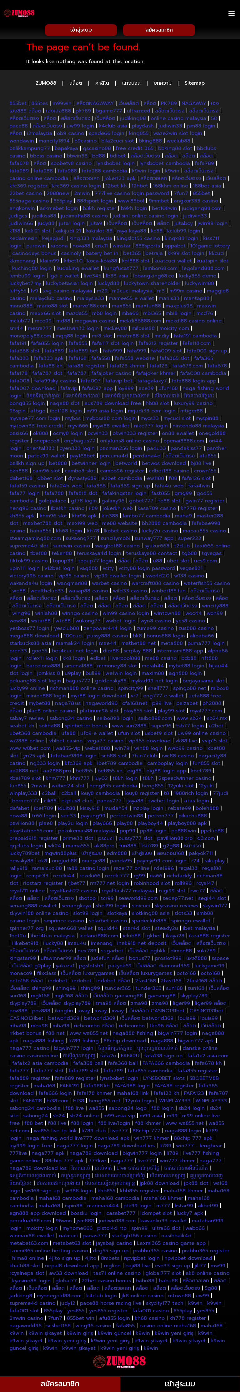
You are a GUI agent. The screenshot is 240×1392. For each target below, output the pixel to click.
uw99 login (80, 127)
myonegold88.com (59, 1297)
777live (18, 1155)
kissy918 (90, 810)
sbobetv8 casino (71, 165)
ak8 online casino (207, 1275)
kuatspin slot (212, 262)
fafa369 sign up (130, 487)
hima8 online (28, 1260)
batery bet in (102, 255)
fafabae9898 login (74, 757)
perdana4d (147, 457)
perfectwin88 (126, 817)
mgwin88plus (60, 855)
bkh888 (18, 472)
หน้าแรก (192, 847)
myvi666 (78, 427)
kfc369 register (28, 187)
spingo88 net (189, 690)
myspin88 (207, 420)
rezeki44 (64, 877)
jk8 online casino (142, 1297)
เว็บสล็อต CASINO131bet (156, 1012)
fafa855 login (47, 345)
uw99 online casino (202, 735)
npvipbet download (188, 1260)
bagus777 (78, 682)
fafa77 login (24, 495)
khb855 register (139, 1192)
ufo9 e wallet (96, 735)
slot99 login (87, 915)
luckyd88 (108, 285)
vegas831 (191, 570)
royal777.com (206, 712)
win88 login (148, 750)
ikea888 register (209, 937)
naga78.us (68, 705)
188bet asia (207, 187)
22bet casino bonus (106, 1282)
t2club (182, 547)
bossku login (86, 1215)
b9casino (85, 142)
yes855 (75, 1312)
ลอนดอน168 (170, 855)
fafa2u (108, 1057)
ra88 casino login (88, 870)
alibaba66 (202, 637)
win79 (122, 750)
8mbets (110, 1260)
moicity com (174, 330)
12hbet (140, 187)
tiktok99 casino (28, 562)
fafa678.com (187, 367)
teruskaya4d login (99, 555)
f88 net (55, 1035)
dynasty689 (82, 480)
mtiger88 (191, 412)
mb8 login (104, 315)
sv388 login (78, 1192)
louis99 (187, 1020)
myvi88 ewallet (111, 427)
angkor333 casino (196, 202)
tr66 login (44, 817)
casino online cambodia (38, 180)
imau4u (77, 945)
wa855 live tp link (55, 1132)
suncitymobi (115, 540)
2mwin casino (26, 1320)
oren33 (18, 652)
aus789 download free (112, 405)
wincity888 (215, 607)
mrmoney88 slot (117, 667)
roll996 (183, 885)
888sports (147, 247)
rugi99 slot (172, 892)
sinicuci (141, 907)
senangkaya (76, 907)
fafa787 (77, 375)
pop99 (127, 832)
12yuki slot (181, 787)
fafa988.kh (96, 1087)
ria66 (156, 877)
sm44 (16, 330)
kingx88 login (181, 240)
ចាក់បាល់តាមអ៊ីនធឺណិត (186, 1170)
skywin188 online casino (38, 915)
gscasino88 (97, 150)
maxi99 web (82, 525)
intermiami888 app (180, 652)
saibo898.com (155, 720)
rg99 (139, 877)
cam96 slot (46, 472)
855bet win (80, 1320)
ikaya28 (175, 937)
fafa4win (199, 487)
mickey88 (115, 330)
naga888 (162, 1042)
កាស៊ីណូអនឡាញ (79, 1057)
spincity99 (130, 690)
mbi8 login (179, 315)
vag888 (88, 570)
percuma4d (114, 457)
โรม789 (149, 847)
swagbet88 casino (117, 547)
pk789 (83, 112)
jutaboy (183, 225)
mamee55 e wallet (131, 300)
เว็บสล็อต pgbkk (147, 952)
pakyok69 (120, 967)
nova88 (81, 247)
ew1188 (155, 480)
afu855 (207, 457)
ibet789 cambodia (119, 765)
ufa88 (68, 735)
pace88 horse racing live (110, 1305)
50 (214, 120)
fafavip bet (118, 382)
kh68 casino (150, 1320)
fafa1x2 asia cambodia (40, 1065)
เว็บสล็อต (128, 105)
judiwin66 (21, 225)
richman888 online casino (81, 690)
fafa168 (77, 360)
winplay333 (23, 795)
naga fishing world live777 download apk (77, 1140)
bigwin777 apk (196, 1042)
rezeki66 (89, 877)
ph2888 (211, 705)
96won (64, 1222)
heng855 (152, 787)
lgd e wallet (64, 277)
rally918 (18, 870)
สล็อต (75, 84)
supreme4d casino (32, 1305)
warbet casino (109, 585)
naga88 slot (65, 405)
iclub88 (132, 937)
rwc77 (197, 892)
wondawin (21, 142)
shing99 (66, 990)
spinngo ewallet (191, 922)
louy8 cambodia (100, 795)
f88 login (162, 1110)
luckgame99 (209, 967)
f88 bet (33, 1125)
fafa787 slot (47, 375)
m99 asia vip (119, 1117)
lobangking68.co (153, 277)
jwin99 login (213, 225)
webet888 (97, 750)
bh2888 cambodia (164, 525)
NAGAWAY (194, 105)
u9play (73, 675)
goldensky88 (111, 682)
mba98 (17, 1027)
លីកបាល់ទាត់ (166, 397)
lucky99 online (27, 690)
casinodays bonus (34, 255)
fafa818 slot (83, 495)
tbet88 (38, 555)
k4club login (101, 1297)
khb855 (106, 1192)
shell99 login (111, 907)
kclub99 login (183, 232)
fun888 (128, 847)
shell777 (158, 690)
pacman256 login (120, 450)
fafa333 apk (48, 360)
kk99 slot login (186, 255)
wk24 (54, 847)
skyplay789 (194, 997)
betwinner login (91, 465)
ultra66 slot (166, 1230)
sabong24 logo (128, 1110)
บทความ (163, 84)
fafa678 (19, 165)
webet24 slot (68, 787)
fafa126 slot (196, 480)
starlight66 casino (134, 1237)
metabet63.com (28, 1245)
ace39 (146, 390)
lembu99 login (27, 277)
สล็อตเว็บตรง (169, 112)
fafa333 (19, 360)
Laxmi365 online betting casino (48, 1252)
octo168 (186, 975)
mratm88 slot (133, 337)
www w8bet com (30, 750)
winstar (121, 247)
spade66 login (106, 135)
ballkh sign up (26, 465)
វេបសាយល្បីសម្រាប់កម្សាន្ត (110, 1185)
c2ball (49, 795)
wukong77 (88, 622)
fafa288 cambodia (104, 172)
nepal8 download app (72, 1267)
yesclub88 (66, 630)
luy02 (101, 780)
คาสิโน (102, 84)
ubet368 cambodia (33, 735)
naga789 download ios (126, 1147)
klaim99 (49, 262)
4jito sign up (64, 1260)
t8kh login (125, 780)
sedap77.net (177, 900)
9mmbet (159, 202)
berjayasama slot (203, 682)
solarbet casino (108, 922)
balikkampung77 (29, 150)
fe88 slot (169, 502)
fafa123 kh (166, 1095)
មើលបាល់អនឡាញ (167, 1177)
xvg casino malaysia (67, 292)
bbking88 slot (175, 150)
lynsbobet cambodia (164, 165)
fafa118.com (196, 345)
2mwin (82, 195)
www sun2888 (129, 727)
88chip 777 (146, 1132)
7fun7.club (144, 757)
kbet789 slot (25, 780)
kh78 (93, 532)
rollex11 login (42, 660)
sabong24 (35, 1117)
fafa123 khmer (127, 367)
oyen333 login (77, 450)
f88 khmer (148, 1125)
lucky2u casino (160, 532)
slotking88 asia (151, 915)
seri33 (68, 817)
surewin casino (71, 547)
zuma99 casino (155, 630)
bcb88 (189, 660)
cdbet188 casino (169, 472)
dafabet (19, 810)
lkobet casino (120, 532)
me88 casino (161, 660)
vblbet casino (65, 742)
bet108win (164, 210)
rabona (59, 247)
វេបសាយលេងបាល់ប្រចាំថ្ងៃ (120, 1177)
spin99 (139, 1230)
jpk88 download (159, 1185)
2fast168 (145, 982)
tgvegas (212, 555)
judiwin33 (170, 127)
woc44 (193, 615)
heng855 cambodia (113, 787)
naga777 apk (48, 1155)
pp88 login (153, 832)
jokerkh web (117, 510)
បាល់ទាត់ (103, 1170)
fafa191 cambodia (195, 337)
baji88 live (137, 1267)
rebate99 (179, 810)
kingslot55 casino (138, 240)
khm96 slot (53, 517)
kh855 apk (22, 517)
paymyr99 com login (162, 862)
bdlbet (118, 157)
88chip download (124, 1042)
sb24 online (84, 1117)
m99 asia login (105, 412)
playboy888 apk (187, 825)
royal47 (205, 885)
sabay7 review (27, 720)
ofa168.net (135, 705)
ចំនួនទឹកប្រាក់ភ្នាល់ (43, 397)
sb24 (59, 1117)
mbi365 (152, 315)
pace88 (18, 127)
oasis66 (18, 435)
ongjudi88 (64, 862)
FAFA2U (130, 1057)
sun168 (174, 990)
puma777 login (206, 645)
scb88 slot (114, 757)
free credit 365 (134, 150)
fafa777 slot (48, 1072)
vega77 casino (105, 742)
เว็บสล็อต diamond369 (163, 967)
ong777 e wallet (163, 697)
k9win (172, 172)
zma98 (139, 1005)
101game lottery (210, 247)
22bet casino (25, 195)
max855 (121, 307)
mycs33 (150, 420)
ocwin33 (98, 435)
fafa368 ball (88, 1065)
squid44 (108, 930)
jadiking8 (20, 1297)
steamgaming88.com (35, 540)
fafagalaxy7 (152, 382)
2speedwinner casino (184, 780)
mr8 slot (102, 337)
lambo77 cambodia (146, 517)
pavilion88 (21, 825)
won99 (215, 615)
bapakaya (66, 150)
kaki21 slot (38, 232)
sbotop (87, 900)
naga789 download (93, 1155)
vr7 (134, 697)
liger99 (181, 1005)
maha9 (183, 517)
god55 (39, 652)
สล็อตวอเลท (86, 180)
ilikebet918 (25, 945)
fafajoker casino (111, 375)
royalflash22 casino (73, 892)
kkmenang (22, 262)
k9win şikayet (45, 1335)
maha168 (44, 1087)
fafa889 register (29, 1080)
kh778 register (199, 510)
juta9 (95, 225)
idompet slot (156, 1215)
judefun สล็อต (107, 960)
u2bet (216, 727)
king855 (138, 135)
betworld (126, 465)
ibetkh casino (67, 510)
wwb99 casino (185, 750)
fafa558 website (135, 360)
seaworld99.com (138, 900)
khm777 (55, 780)
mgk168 (40, 997)
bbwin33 (77, 157)
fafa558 (100, 360)
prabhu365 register (205, 1252)
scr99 (107, 900)
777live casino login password (132, 195)
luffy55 (17, 292)
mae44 (108, 645)
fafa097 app (97, 390)
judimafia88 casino (84, 217)
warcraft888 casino (155, 585)
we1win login (121, 675)
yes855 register (108, 1312)
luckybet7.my (25, 285)
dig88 (134, 772)
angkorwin (22, 210)
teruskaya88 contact (151, 555)
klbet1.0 (73, 262)
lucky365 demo (197, 277)
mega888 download (34, 637)
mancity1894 (54, 142)
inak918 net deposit (142, 945)
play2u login (73, 825)
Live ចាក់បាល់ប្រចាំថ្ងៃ (138, 1170)
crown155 (205, 472)
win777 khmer (151, 1140)
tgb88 (189, 555)
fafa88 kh (50, 367)
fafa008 (19, 382)
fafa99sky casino (55, 382)
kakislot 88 (99, 232)
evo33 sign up (172, 1267)
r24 (195, 862)
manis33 (169, 300)
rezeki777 (117, 877)
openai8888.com (183, 442)
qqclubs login (26, 847)
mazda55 (77, 315)
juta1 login (72, 225)
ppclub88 (212, 832)
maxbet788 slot (42, 525)
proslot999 (168, 960)
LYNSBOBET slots (164, 1080)
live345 (92, 277)
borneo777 (25, 802)
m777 (163, 1207)
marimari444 (103, 1207)
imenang (101, 945)
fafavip (68, 390)
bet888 (58, 465)
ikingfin (64, 1012)
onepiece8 (46, 442)
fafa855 (77, 345)
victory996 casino (31, 577)
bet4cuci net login (75, 652)
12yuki (206, 787)
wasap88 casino (88, 592)
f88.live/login (114, 1125)
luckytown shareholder (152, 285)
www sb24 (189, 720)
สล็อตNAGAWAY (95, 105)
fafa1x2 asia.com (207, 1057)
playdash (143, 127)
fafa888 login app (194, 382)
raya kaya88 (131, 232)
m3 (161, 292)
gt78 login (84, 502)
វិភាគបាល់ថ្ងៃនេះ (199, 397)
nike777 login (151, 427)
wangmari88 (72, 585)
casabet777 (121, 1215)
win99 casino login (125, 615)
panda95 (121, 862)
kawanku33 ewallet (163, 1222)
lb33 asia (117, 277)
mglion (112, 1267)
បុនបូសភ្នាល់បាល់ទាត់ (157, 1050)
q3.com (206, 840)
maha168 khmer (183, 1192)
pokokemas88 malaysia (86, 832)
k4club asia (113, 127)
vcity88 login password (146, 570)
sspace (220, 960)
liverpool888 (125, 660)
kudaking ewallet (78, 270)
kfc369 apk (78, 765)
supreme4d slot (28, 547)
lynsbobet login (115, 165)
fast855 (160, 495)
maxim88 (153, 675)
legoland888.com (203, 270)
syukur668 (156, 547)
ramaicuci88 (47, 870)
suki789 (206, 952)
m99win (62, 105)
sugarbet (112, 952)
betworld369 (63, 1020)
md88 (63, 322)
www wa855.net (88, 1035)
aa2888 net (23, 772)
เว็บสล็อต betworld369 (146, 1020)
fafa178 (18, 375)
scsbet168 (58, 1327)
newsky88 (21, 862)
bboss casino (46, 157)
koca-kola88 (102, 262)
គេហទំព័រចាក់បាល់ (82, 397)
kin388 (110, 517)
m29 (102, 292)
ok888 (40, 435)
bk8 (137, 637)
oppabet (175, 247)
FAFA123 (194, 1095)
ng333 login (45, 765)
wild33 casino (130, 592)
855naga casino (29, 202)
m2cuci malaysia (132, 292)
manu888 (20, 307)
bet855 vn (110, 772)
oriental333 (40, 450)
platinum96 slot (99, 712)
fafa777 (19, 1072)
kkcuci (216, 255)
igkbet (153, 937)
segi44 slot (212, 900)
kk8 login (73, 660)
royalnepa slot (26, 1275)
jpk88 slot (196, 1185)
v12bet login (59, 570)
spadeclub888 (149, 922)
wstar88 (41, 622)
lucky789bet (24, 855)
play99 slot (171, 712)
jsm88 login (201, 127)
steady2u (166, 930)
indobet (58, 982)
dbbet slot (50, 480)
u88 (157, 562)
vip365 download (149, 742)
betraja (154, 255)
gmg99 (183, 495)
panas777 (109, 802)
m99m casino (185, 292)
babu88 (145, 1282)
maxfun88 (148, 307)
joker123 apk (120, 180)
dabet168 (20, 480)
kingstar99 (22, 960)
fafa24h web (66, 487)
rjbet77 (76, 885)
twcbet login (163, 802)
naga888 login (183, 1132)
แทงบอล (131, 84)
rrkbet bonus (25, 1035)
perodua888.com (30, 1222)
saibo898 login (115, 720)
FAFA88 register (174, 1087)
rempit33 (37, 877)
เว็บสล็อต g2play (31, 967)
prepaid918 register (33, 840)
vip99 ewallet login (117, 577)
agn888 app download (37, 1215)
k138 (14, 232)
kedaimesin (23, 240)
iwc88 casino (178, 757)
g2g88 (171, 847)
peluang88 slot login (35, 682)
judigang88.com (202, 210)
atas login (196, 802)
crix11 (101, 247)
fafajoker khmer (155, 375)
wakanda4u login (30, 585)
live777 (119, 1132)
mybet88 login (186, 667)
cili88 (50, 802)
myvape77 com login (34, 420)
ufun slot (129, 735)
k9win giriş (80, 1335)
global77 (66, 1282)
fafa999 (112, 352)
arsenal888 (78, 667)
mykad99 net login (154, 682)
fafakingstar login (124, 495)
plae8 (46, 825)
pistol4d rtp (112, 1230)
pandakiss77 (186, 450)
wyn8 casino (155, 622)
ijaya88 (134, 802)
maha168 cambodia (62, 1200)
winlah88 (46, 615)
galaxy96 (113, 502)
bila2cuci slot (117, 142)
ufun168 (168, 390)
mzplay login (147, 810)
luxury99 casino (193, 405)
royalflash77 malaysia (128, 892)
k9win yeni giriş (174, 1335)
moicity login (42, 1230)
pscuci (106, 840)
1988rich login (191, 795)
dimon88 (181, 952)
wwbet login (120, 622)
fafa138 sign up (163, 1057)
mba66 (130, 315)
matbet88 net (138, 645)
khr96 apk (84, 517)
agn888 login (185, 675)
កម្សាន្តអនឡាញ (75, 1177)
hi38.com (57, 1102)
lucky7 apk (190, 1215)
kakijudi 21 (68, 232)
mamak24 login (75, 645)
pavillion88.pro (174, 840)
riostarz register (43, 885)
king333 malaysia (90, 240)
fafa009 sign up (207, 352)
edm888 (117, 855)
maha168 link (133, 1095)
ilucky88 (53, 945)
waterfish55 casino (207, 585)
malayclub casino (51, 300)
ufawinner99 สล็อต (63, 960)
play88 (125, 825)
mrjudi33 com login (152, 412)
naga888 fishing (132, 1035)
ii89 (93, 510)
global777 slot (163, 1275)
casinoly (71, 255)
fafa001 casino (150, 1312)
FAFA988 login (132, 1087)
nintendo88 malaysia (198, 427)
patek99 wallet (46, 457)
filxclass (46, 975)
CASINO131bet (206, 1012)
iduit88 (66, 810)
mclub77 (19, 322)
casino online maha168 (167, 1327)
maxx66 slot (45, 315)
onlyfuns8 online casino (129, 442)
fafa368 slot (24, 352)
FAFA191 (69, 1087)
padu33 (156, 450)
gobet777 (141, 502)
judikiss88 (44, 217)
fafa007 (91, 382)
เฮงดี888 (196, 960)
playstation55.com (31, 832)
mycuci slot (177, 420)
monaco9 (20, 975)
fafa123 (158, 367)
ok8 (42, 862)
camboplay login (167, 765)
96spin (17, 412)
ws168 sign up (42, 1192)
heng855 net (105, 1102)
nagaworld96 (101, 705)
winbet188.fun (169, 592)
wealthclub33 (47, 592)
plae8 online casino (51, 712)
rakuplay (214, 862)
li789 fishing (83, 1042)
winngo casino (80, 615)
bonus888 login (166, 637)
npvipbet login (142, 1260)
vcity (108, 570)
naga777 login (75, 1147)
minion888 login (46, 697)
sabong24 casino (70, 720)
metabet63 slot (72, 1245)
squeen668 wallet (70, 930)
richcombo (132, 1027)
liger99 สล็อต (211, 1005)
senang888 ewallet (33, 907)
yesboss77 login (29, 630)
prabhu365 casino (155, 1252)
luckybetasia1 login (69, 285)
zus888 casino (196, 630)
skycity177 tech (164, 1305)
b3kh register (99, 210)
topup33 (62, 562)
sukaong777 (81, 540)
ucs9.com (205, 562)
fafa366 (96, 487)
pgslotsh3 (91, 967)
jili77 (200, 1267)
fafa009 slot (166, 352)
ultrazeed (138, 112)
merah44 (153, 667)
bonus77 (139, 960)
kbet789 (201, 772)
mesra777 (40, 330)
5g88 (211, 1290)
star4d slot (136, 930)
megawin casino (95, 322)
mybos (73, 420)
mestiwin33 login (78, 330)
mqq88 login (71, 337)
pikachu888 (192, 817)
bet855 (84, 772)
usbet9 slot (159, 735)
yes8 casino (190, 622)
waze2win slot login (177, 135)
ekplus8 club (76, 802)
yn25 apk (34, 757)
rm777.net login (109, 885)
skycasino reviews (176, 907)
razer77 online (131, 870)
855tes (39, 105)
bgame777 (109, 112)
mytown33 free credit (36, 427)
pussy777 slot (135, 840)
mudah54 (116, 810)
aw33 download (68, 1275)
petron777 (161, 817)
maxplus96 (179, 307)
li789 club (94, 1132)
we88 (19, 592)
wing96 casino (93, 1327)
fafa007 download (32, 390)
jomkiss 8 (48, 675)
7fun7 (181, 195)
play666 (102, 825)
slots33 (183, 915)
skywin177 (215, 907)
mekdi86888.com (140, 322)
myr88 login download (98, 697)
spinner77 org (26, 930)
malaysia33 (90, 300)
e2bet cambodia (121, 480)
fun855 (17, 787)
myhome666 (77, 1230)
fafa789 (204, 165)
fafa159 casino (27, 487)
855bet (18, 105)
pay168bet (82, 457)
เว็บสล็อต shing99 (30, 990)
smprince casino (64, 922)
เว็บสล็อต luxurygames (87, 975)
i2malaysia (39, 135)
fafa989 (19, 172)
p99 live (162, 705)
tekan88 (62, 555)
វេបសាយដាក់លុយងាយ (58, 1185)
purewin (36, 247)
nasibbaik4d (176, 1237)
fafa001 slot (24, 1312)
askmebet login (59, 210)
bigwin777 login (177, 1035)
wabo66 (195, 1230)
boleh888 (207, 810)
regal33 (188, 870)
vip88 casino (73, 577)
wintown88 (167, 615)
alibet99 (208, 1207)
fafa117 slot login (113, 345)
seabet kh (21, 727)
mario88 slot (52, 307)
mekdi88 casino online (194, 322)
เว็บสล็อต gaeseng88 (117, 997)
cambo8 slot (80, 472)
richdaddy (179, 877)
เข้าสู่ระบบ (91, 855)
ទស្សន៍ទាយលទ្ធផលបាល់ (32, 1177)
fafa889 (54, 352)
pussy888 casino (107, 637)
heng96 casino (27, 510)
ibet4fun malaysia (53, 937)
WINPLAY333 (175, 1102)
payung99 (93, 817)
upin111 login (24, 570)
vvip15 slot (215, 742)
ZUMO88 (46, 84)
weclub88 (178, 142)
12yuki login (139, 1102)
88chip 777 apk (193, 1140)
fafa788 (54, 495)
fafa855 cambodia (150, 1072)
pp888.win (183, 832)
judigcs (18, 217)
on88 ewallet (178, 435)
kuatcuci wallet (173, 262)
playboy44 (150, 825)
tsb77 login (190, 727)
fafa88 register (86, 367)
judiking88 (133, 120)
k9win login (146, 172)
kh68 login (69, 532)
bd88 (98, 157)
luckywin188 (199, 285)
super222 (189, 540)
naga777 (122, 1162)
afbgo (37, 412)
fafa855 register (197, 1072)
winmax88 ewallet (31, 1237)
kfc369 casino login (76, 187)
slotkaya (117, 915)
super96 (161, 727)
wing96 (21, 615)
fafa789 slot (83, 1072)
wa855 (96, 1110)
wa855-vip (67, 750)
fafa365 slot (174, 360)
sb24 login (191, 1110)
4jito (90, 1260)
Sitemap (195, 84)
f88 (173, 480)
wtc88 (63, 622)
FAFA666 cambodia (166, 1065)
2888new (58, 195)
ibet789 (43, 810)
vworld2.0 (157, 577)
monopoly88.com (30, 337)
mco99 (43, 322)
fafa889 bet (83, 352)
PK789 (169, 105)
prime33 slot (77, 840)
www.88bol (131, 202)
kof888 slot (136, 262)
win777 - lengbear (199, 1147)
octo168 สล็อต (26, 982)
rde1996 (164, 870)
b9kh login (134, 210)
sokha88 (49, 727)
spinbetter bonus (86, 727)
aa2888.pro (57, 772)
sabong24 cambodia (35, 1110)
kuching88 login (32, 270)
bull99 (93, 675)
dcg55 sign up (110, 1252)
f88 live (74, 1110)
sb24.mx (217, 720)
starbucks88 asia (30, 645)
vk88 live (186, 742)
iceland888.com (98, 937)
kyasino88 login (31, 1282)
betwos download (164, 465)
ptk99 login (137, 1207)
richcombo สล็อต (94, 1027)
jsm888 (85, 1222)
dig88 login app (166, 772)
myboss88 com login (110, 420)
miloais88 (143, 330)
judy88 (46, 225)
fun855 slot (206, 765)
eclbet (98, 660)
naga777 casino (29, 1050)
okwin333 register (134, 435)
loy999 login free (30, 1147)
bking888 (150, 142)
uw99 (202, 1297)
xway (84, 1012)
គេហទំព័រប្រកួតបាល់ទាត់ (127, 397)
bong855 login (27, 405)
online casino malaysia (178, 120)
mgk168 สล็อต (71, 997)
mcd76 (204, 315)
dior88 (111, 652)
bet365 (132, 255)
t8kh (148, 780)
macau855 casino (204, 532)
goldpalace (52, 502)
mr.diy (161, 337)
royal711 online (27, 892)
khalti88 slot (24, 1267)
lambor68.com (160, 270)
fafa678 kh (208, 1065)
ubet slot (178, 562)
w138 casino (189, 577)
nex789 (87, 952)
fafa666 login (55, 1095)
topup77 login (95, 562)
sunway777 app (154, 540)
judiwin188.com (117, 1222)
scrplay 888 (137, 652)
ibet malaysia (199, 930)
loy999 (126, 390)
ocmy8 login (68, 435)
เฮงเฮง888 (58, 112)
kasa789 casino (157, 510)
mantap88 (196, 300)
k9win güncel (114, 1335)
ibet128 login (66, 412)
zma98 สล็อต (110, 1005)
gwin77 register (204, 502)
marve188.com (90, 307)
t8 (166, 795)
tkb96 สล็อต (163, 1027)
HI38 (78, 1102)
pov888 (18, 1012)
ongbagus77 (79, 442)
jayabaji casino (114, 1245)
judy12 (67, 1305)
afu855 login (114, 1320)
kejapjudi (53, 240)
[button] (232, 13)
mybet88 (39, 705)
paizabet (187, 705)
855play (62, 202)
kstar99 (184, 1207)
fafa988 (43, 172)
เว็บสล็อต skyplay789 (66, 1005)
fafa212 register (158, 345)
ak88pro (104, 847)
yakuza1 (65, 967)
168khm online (170, 187)
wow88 (17, 622)
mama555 (77, 847)
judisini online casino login (145, 217)
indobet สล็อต (113, 982)
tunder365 (118, 990)
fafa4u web (169, 487)
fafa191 (17, 345)
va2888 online (26, 742)
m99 (172, 1117)
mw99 (218, 1267)
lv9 (34, 292)
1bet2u (17, 937)
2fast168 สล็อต (204, 982)
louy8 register (142, 795)
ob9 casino (70, 135)
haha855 (40, 532)
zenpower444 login (108, 630)
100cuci (73, 637)
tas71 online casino (117, 1275)
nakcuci (68, 1237)
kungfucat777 (121, 270)
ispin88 (73, 1207)
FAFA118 (32, 1102)
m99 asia (151, 1117)
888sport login (95, 202)
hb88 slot (157, 405)
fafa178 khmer (94, 1095)
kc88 (156, 232)
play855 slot (138, 712)
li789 (165, 1147)
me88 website (119, 525)
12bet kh (116, 187)
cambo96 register (122, 472)
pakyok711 (201, 855)
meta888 (172, 645)
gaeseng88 (162, 997)
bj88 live (201, 465)
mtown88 (179, 1297)
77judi (220, 795)
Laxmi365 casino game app (171, 1245)
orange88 (93, 862)
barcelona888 (43, 667)
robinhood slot (152, 885)
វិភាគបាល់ (80, 1170)
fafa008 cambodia (203, 375)
